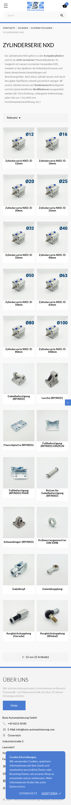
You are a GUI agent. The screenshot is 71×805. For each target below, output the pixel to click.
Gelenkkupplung (52, 589)
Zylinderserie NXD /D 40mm (52, 256)
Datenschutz (28, 793)
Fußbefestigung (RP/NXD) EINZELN (52, 444)
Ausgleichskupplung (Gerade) (18, 634)
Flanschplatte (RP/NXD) (19, 445)
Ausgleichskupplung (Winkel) (52, 634)
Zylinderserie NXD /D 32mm (18, 256)
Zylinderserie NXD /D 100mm (52, 350)
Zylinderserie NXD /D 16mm (52, 162)
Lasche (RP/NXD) (52, 398)
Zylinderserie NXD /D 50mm (18, 303)
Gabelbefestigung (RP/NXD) (19, 397)
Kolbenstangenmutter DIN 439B (52, 541)
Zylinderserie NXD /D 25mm (52, 209)
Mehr (14, 705)
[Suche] (35, 15)
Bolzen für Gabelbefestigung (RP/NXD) (52, 493)
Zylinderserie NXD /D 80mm (18, 350)
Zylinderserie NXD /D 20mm (18, 209)
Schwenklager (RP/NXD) (19, 542)
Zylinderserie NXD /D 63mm (52, 303)
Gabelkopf (18, 589)
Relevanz (14, 118)
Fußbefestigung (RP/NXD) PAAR (19, 491)
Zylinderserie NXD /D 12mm (18, 162)
